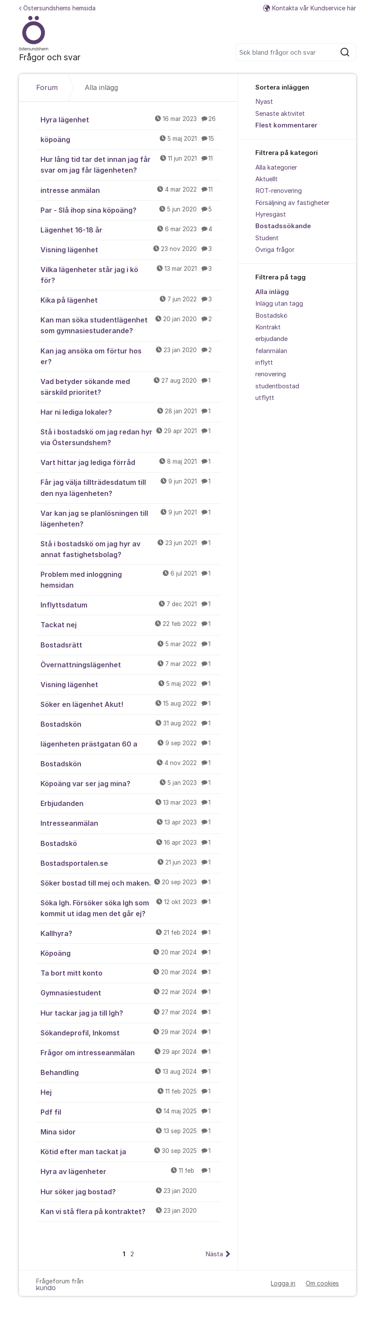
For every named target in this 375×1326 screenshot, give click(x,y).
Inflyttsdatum (130, 604)
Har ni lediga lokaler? (130, 411)
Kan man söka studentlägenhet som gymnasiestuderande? (130, 325)
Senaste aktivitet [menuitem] (280, 114)
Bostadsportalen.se (130, 862)
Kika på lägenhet (130, 299)
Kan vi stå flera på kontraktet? (130, 1211)
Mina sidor (130, 1131)
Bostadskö (130, 843)
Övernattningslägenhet (130, 664)
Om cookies (322, 1283)
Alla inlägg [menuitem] (272, 292)
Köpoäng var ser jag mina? (130, 783)
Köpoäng (130, 952)
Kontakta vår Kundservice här (309, 8)
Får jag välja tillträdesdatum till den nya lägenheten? (130, 487)
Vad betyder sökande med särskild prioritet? (130, 386)
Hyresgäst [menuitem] (270, 214)
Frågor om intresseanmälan (130, 1052)
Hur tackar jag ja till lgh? (130, 1012)
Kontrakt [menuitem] (268, 327)
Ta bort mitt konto (130, 972)
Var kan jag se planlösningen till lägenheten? (130, 518)
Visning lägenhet (130, 249)
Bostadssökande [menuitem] (283, 226)
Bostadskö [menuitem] (271, 315)
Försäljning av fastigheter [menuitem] (292, 203)
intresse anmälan (130, 190)
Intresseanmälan (130, 822)
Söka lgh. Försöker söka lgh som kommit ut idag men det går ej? (130, 908)
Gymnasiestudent (130, 992)
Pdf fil (130, 1111)
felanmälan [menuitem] (271, 351)
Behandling (130, 1072)
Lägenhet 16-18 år (130, 229)
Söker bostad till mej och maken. (130, 882)
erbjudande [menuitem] (271, 339)
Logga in (283, 1283)
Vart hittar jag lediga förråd (130, 462)
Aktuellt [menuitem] (266, 179)
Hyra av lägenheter (130, 1171)
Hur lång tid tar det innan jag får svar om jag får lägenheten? (130, 164)
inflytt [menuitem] (264, 362)
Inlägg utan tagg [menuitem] (279, 303)
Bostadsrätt (130, 644)
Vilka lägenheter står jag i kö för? (130, 274)
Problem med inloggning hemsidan (130, 579)
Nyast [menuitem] (264, 101)
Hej (130, 1092)
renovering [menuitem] (270, 374)
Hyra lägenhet (130, 119)
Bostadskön (130, 723)
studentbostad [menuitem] (277, 386)
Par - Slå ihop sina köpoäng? (130, 209)
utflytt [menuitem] (264, 398)
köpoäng (130, 139)
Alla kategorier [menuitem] (276, 167)
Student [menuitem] (267, 238)
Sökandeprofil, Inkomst (130, 1032)
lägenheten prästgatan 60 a (130, 743)
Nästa (214, 1254)
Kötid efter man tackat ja (130, 1151)
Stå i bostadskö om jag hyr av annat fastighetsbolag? (130, 549)
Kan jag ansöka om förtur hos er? (130, 356)
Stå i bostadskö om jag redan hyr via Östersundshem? (130, 437)
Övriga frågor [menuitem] (274, 250)
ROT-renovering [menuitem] (278, 191)
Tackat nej (130, 624)
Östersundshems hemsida (57, 8)
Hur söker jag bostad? (130, 1191)
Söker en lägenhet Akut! (130, 704)
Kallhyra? (130, 933)
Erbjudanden (130, 803)
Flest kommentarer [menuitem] (286, 125)
